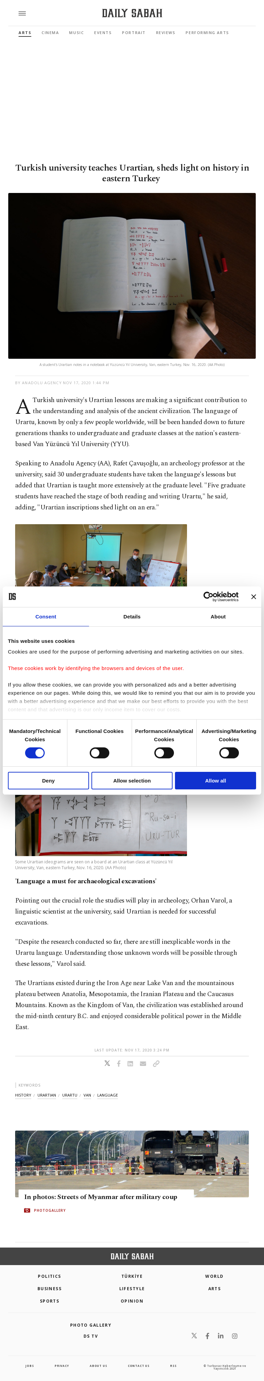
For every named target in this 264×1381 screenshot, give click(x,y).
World (214, 1276)
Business (49, 1289)
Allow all (215, 781)
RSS (173, 1366)
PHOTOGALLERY (50, 1210)
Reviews (166, 32)
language (107, 1095)
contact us (139, 1366)
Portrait (133, 32)
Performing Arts (207, 32)
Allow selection (132, 781)
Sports (49, 1301)
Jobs (29, 1366)
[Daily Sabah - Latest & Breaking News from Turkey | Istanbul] (132, 13)
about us (98, 1366)
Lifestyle (132, 1289)
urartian (46, 1095)
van (87, 1095)
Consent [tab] (45, 616)
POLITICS (49, 1276)
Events (103, 32)
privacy (62, 1366)
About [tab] (218, 616)
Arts (25, 32)
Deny (48, 781)
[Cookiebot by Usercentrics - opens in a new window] (208, 596)
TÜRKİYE (132, 1276)
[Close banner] (253, 596)
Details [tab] (132, 616)
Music (76, 32)
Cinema (50, 32)
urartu (69, 1095)
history (23, 1095)
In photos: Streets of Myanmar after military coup (100, 1197)
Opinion (132, 1301)
